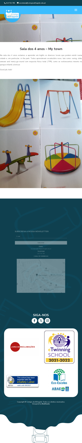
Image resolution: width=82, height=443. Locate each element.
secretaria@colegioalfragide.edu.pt (41, 251)
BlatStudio (46, 404)
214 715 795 (41, 255)
